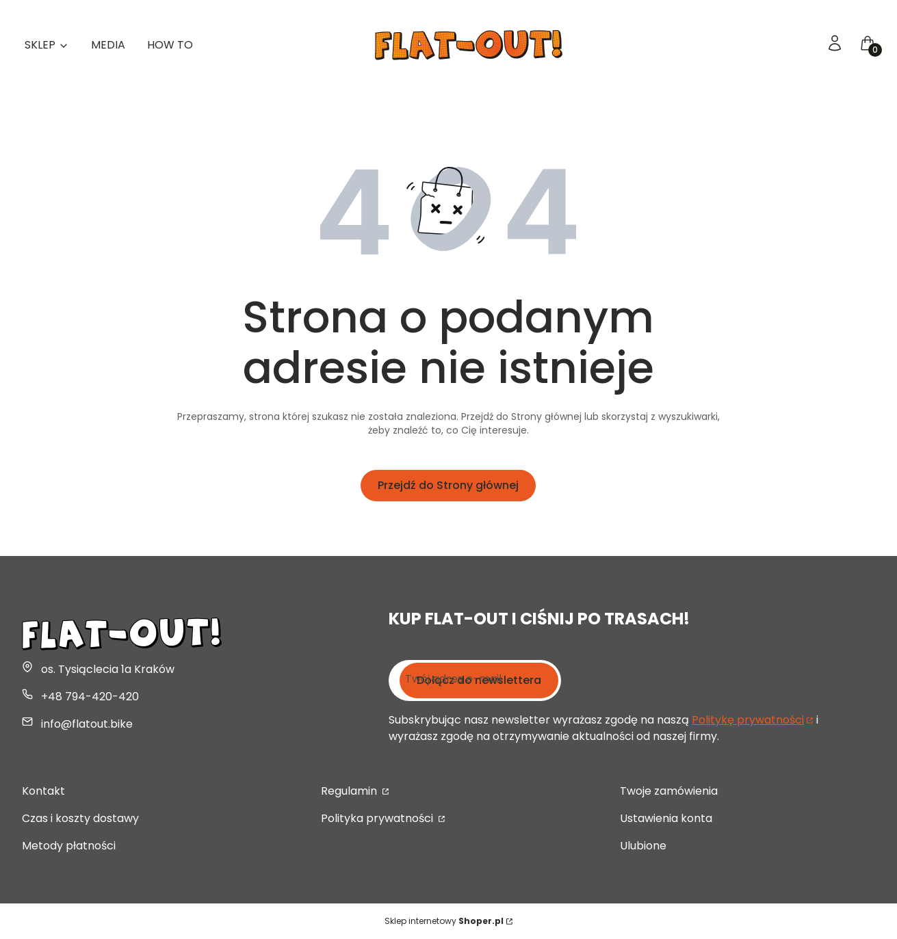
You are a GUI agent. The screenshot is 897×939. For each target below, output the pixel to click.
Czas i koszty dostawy (80, 818)
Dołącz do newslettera (479, 680)
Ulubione (643, 846)
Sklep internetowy (444, 921)
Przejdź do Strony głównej (448, 485)
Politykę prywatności (748, 720)
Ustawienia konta (666, 818)
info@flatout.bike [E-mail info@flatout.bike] (87, 724)
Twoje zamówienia (669, 791)
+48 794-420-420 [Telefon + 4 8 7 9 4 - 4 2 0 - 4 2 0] (90, 696)
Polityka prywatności (378, 818)
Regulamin (350, 791)
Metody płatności (69, 846)
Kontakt (43, 791)
